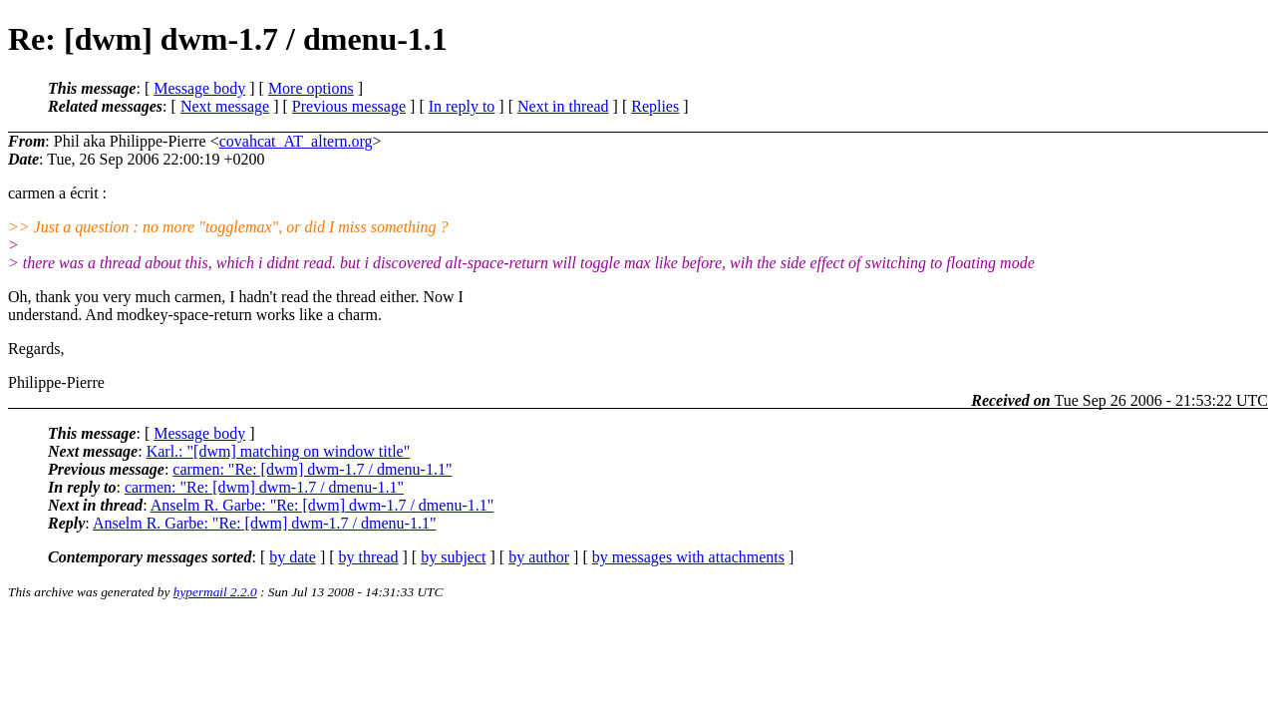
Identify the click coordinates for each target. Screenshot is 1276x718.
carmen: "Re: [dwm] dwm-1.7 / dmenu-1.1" (312, 469)
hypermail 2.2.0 (215, 591)
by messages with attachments (688, 556)
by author (538, 556)
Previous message (349, 106)
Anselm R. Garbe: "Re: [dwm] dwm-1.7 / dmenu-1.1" (322, 505)
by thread (369, 556)
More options (311, 88)
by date (292, 556)
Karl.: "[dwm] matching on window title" (279, 451)
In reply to (462, 106)
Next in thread (563, 106)
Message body (199, 88)
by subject (453, 556)
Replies (655, 106)
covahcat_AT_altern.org (296, 141)
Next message (224, 106)
